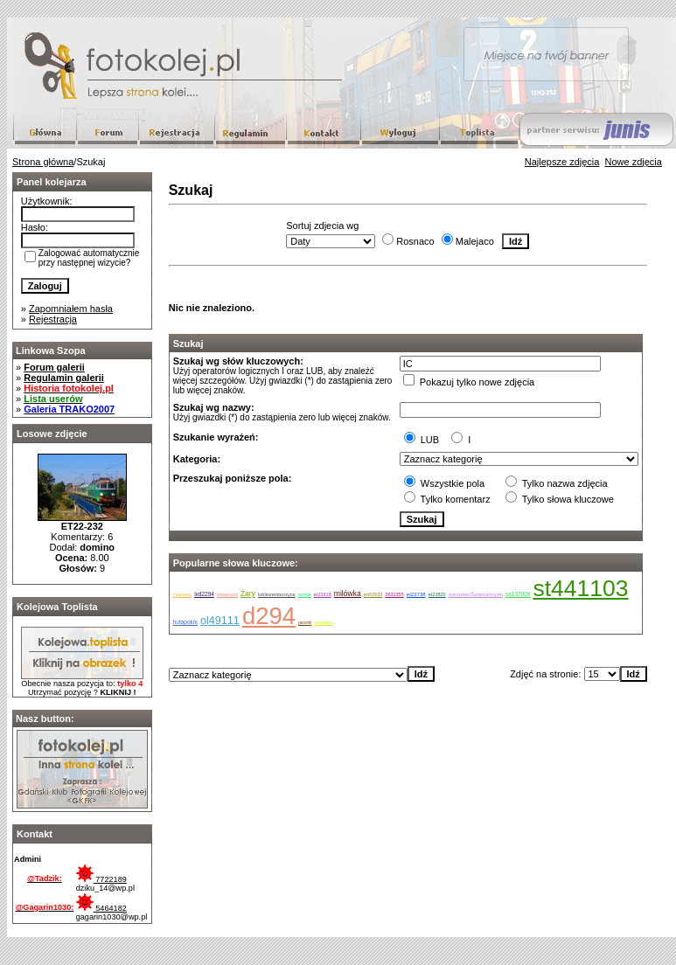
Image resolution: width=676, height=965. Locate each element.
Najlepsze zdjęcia (562, 161)
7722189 (101, 879)
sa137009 (518, 594)
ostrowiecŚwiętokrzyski (476, 594)
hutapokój (185, 622)
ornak (304, 594)
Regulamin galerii (64, 377)
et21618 (322, 594)
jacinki (304, 622)
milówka (347, 593)
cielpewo (182, 594)
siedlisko (324, 622)
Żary (247, 593)
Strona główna (42, 161)
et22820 (437, 594)
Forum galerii (54, 367)
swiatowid (227, 594)
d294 (269, 615)
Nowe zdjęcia (633, 161)
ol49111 (220, 620)
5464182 (101, 908)
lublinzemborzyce (277, 594)
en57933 (373, 594)
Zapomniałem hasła (71, 308)
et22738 (416, 594)
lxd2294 (204, 594)
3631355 (394, 594)
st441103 (580, 588)
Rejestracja (53, 319)
